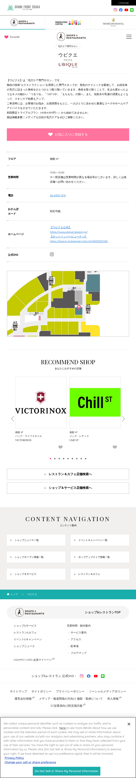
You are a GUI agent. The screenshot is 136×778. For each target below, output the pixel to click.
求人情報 (113, 698)
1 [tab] (50, 458)
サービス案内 (78, 632)
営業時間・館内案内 (79, 625)
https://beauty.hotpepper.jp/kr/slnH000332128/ (79, 241)
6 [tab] (72, 458)
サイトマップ (18, 691)
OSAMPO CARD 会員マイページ (33, 659)
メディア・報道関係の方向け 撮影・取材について (71, 698)
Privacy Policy (14, 758)
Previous (13, 418)
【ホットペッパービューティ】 (68, 236)
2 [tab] (55, 458)
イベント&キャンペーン (28, 639)
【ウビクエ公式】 (60, 227)
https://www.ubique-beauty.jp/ (69, 232)
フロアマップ (78, 653)
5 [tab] (68, 458)
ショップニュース (24, 646)
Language (124, 2)
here (62, 728)
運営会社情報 (23, 698)
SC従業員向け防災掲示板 (67, 705)
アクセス (76, 639)
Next (123, 418)
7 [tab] (77, 458)
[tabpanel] (40, 414)
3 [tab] (59, 458)
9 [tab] (85, 458)
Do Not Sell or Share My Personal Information (66, 771)
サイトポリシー (41, 691)
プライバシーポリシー (70, 691)
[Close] (129, 724)
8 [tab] (81, 458)
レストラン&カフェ (25, 632)
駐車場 (75, 646)
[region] (68, 747)
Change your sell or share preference (30, 762)
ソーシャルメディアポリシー (107, 691)
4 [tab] (63, 458)
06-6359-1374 (58, 195)
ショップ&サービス (25, 625)
